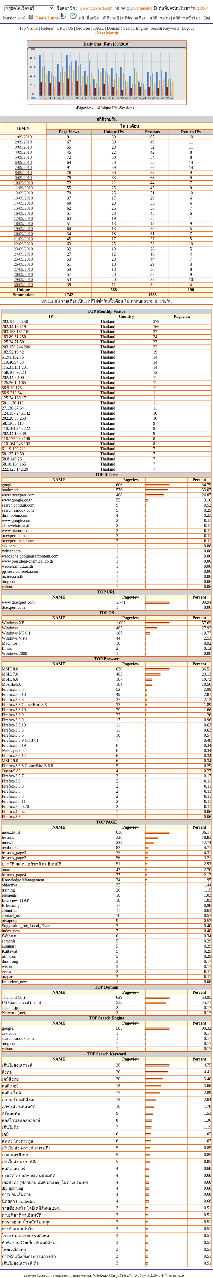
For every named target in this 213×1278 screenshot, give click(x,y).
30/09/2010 (23, 285)
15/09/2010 (23, 208)
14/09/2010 (23, 203)
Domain (113, 28)
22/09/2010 (23, 244)
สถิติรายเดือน (134, 18)
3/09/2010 (23, 147)
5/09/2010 (23, 157)
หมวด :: (132, 8)
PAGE (99, 28)
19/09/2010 (23, 228)
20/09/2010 (23, 234)
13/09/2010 (23, 198)
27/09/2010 (23, 269)
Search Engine (135, 28)
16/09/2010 (23, 213)
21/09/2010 (23, 239)
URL (61, 28)
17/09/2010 (23, 218)
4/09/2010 (23, 152)
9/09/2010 (23, 178)
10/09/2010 (23, 183)
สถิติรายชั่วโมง (186, 18)
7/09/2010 (23, 167)
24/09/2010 (23, 254)
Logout (188, 28)
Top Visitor (28, 28)
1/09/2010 (23, 137)
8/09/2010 (23, 172)
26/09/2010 (23, 264)
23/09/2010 (23, 249)
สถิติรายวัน (160, 18)
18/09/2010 (23, 223)
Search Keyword (165, 28)
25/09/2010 (23, 259)
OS (70, 28)
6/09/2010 (23, 162)
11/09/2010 (23, 188)
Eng (206, 18)
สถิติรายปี (110, 18)
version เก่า (14, 18)
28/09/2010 (23, 274)
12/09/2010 (23, 193)
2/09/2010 (23, 142)
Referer (48, 28)
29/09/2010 (23, 279)
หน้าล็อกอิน (89, 18)
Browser (83, 28)
